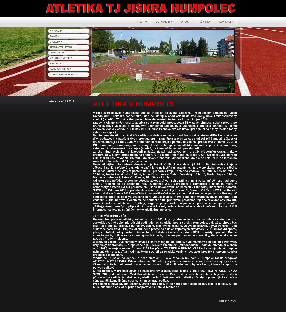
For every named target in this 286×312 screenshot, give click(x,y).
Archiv (142, 21)
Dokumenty (164, 21)
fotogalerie (58, 52)
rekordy (55, 63)
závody (54, 36)
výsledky (56, 42)
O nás (185, 21)
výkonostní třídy (61, 58)
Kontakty (226, 21)
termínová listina (61, 47)
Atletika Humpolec (121, 8)
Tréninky (204, 21)
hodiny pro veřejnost (64, 74)
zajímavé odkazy (60, 69)
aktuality (56, 31)
